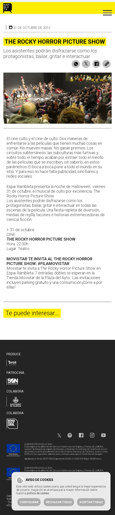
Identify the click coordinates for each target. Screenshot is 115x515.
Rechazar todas (59, 502)
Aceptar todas (91, 502)
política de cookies (38, 493)
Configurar (29, 502)
